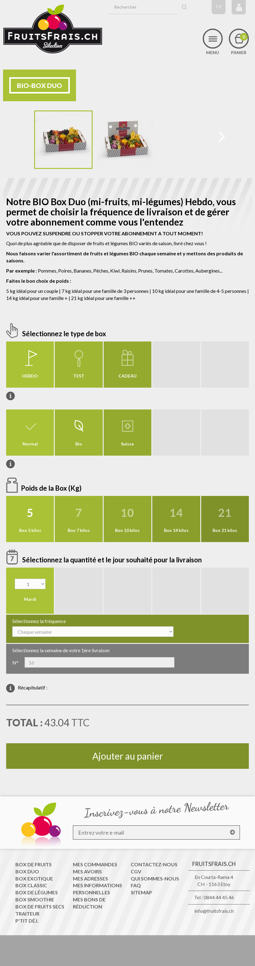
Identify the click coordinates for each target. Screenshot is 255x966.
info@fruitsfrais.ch (214, 911)
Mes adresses (90, 878)
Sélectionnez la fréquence (39, 621)
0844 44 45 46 (219, 897)
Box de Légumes (36, 892)
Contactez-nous (154, 864)
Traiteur (27, 913)
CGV (136, 871)
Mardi (30, 599)
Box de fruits (33, 864)
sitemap (141, 892)
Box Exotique (34, 878)
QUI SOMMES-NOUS (155, 878)
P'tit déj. (26, 921)
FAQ (136, 885)
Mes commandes (95, 864)
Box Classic (31, 885)
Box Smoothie (34, 899)
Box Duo (27, 871)
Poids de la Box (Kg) (52, 488)
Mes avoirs (87, 871)
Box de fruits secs (39, 906)
